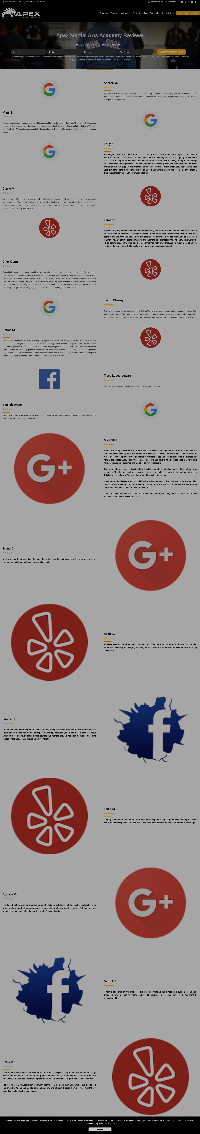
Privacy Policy (98, 1124)
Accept (100, 1129)
